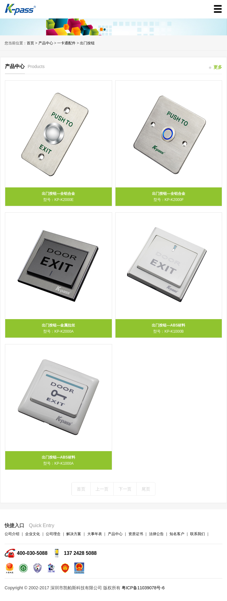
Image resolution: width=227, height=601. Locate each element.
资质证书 (135, 534)
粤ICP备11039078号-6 (143, 587)
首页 (30, 43)
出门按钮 (87, 43)
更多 (215, 67)
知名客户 (177, 534)
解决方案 (73, 534)
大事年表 (94, 534)
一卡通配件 (66, 43)
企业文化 (32, 534)
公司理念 (53, 534)
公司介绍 (12, 534)
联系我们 (197, 534)
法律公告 (156, 534)
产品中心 (45, 43)
